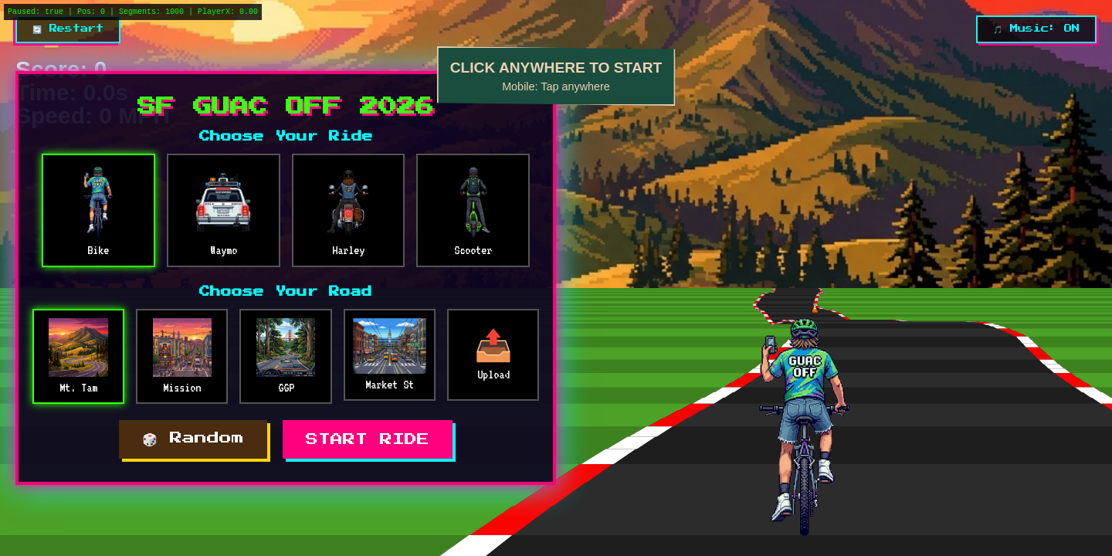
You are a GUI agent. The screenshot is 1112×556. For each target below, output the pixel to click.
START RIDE (367, 439)
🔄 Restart (67, 28)
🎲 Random (193, 438)
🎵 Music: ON (1036, 28)
